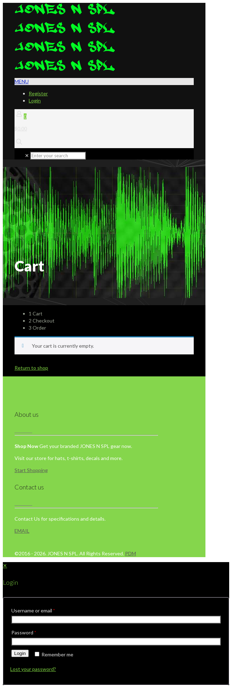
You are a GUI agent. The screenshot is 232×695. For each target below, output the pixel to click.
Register (38, 93)
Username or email (33, 610)
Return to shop (31, 368)
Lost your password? (33, 669)
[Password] (116, 641)
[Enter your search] (58, 155)
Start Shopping (31, 470)
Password (23, 632)
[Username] (116, 619)
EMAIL (22, 531)
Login (35, 100)
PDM (130, 553)
